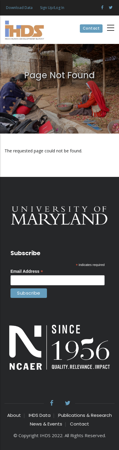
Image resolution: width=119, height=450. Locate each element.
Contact (91, 28)
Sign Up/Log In (52, 7)
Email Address (26, 271)
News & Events (46, 424)
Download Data (19, 7)
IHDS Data (40, 415)
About (14, 415)
